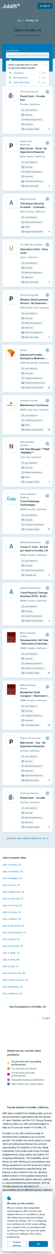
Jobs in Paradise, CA (12, 871)
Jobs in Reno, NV (11, 959)
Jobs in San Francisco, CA (15, 980)
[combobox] (27, 55)
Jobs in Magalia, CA (12, 878)
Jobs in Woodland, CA (13, 925)
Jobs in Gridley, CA (11, 864)
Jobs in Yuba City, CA (12, 898)
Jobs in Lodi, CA (10, 966)
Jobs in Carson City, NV (14, 973)
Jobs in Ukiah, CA (11, 953)
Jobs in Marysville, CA (13, 892)
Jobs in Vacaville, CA (12, 946)
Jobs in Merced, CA (12, 993)
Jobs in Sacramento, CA (14, 932)
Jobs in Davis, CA (11, 939)
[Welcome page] (11, 6)
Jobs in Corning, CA (12, 905)
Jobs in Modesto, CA (12, 986)
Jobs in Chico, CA (11, 885)
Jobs (19, 20)
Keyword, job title (12, 51)
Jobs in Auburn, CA (11, 919)
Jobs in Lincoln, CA (11, 912)
